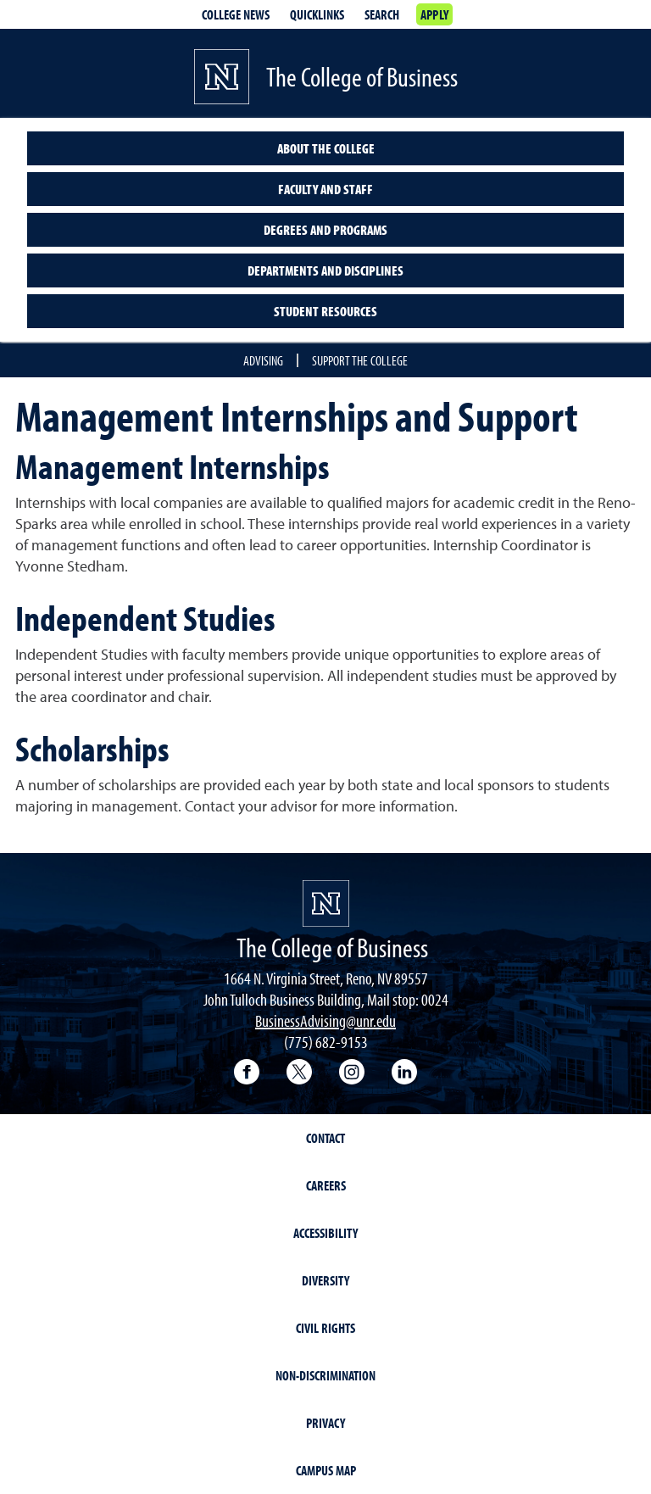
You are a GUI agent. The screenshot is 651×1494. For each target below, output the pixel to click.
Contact (325, 1137)
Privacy (325, 1422)
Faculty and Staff (325, 189)
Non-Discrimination (325, 1375)
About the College (326, 148)
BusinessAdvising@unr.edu (325, 1020)
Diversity (325, 1280)
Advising (263, 360)
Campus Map (326, 1470)
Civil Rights (325, 1327)
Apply (434, 14)
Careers (326, 1185)
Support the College (360, 360)
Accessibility (325, 1232)
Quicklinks (317, 14)
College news (236, 14)
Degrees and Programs (325, 229)
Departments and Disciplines (325, 270)
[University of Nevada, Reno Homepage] (326, 903)
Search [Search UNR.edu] (381, 14)
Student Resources (325, 311)
